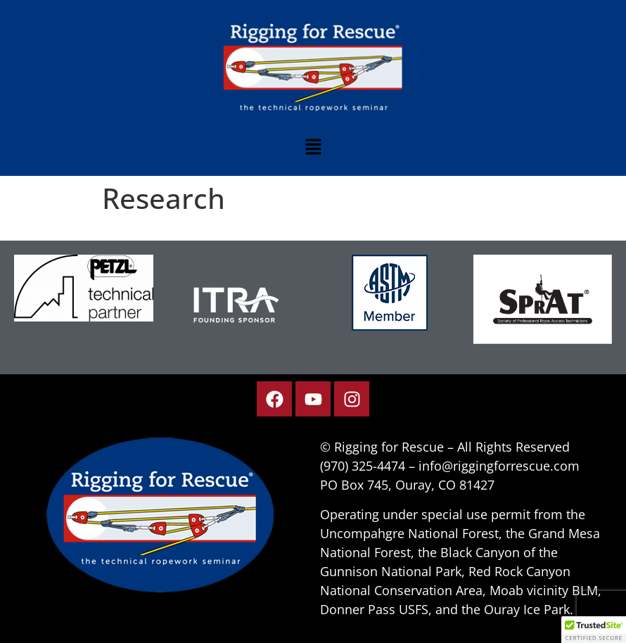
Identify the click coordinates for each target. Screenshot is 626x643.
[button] (313, 147)
